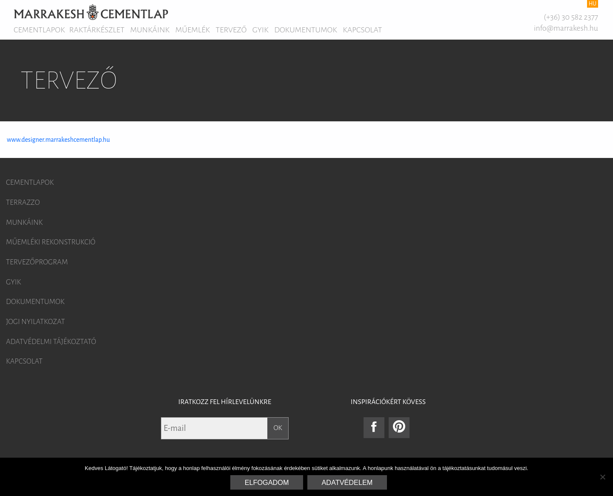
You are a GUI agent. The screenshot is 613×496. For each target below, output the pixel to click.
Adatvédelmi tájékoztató (51, 342)
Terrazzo (23, 202)
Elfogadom (267, 482)
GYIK (260, 30)
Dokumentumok (305, 30)
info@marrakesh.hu (566, 28)
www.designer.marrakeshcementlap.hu (58, 139)
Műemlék (192, 30)
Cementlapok (39, 30)
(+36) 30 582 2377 (571, 17)
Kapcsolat (362, 30)
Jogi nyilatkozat (35, 322)
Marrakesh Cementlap (91, 12)
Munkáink (150, 30)
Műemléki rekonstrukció (50, 242)
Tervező (231, 30)
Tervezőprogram (37, 262)
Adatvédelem (347, 482)
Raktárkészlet (97, 30)
